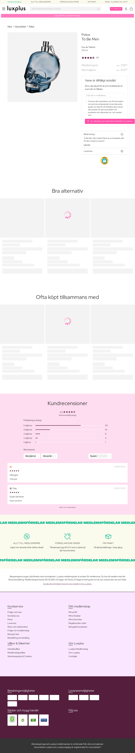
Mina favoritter (75, 619)
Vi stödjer (73, 656)
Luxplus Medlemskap (78, 649)
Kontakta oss (13, 615)
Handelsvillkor (14, 649)
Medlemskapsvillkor (16, 652)
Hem (10, 26)
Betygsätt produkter (78, 626)
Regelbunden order (77, 623)
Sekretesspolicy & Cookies (20, 656)
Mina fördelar (75, 615)
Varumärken (20, 26)
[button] (105, 161)
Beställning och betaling (18, 637)
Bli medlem (116, 9)
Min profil (73, 612)
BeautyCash (13, 634)
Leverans (12, 623)
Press (10, 619)
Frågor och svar (15, 612)
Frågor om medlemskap (18, 630)
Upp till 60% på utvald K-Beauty (67, 15)
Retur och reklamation (18, 626)
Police (31, 26)
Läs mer (87, 145)
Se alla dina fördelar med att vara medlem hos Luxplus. (67, 583)
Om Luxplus (74, 652)
